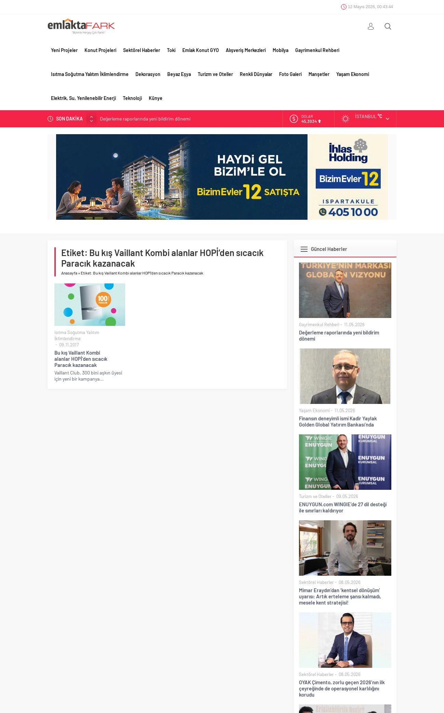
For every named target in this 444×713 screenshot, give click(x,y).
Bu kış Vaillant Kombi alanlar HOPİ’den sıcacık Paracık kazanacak (80, 358)
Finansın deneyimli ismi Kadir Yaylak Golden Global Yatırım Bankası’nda (338, 421)
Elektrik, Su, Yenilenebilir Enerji (83, 98)
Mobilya (280, 50)
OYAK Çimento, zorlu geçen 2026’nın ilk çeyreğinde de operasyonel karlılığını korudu (342, 688)
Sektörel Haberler (141, 50)
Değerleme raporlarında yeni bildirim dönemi (145, 119)
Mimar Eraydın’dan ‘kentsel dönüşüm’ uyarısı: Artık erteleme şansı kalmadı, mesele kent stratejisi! (340, 596)
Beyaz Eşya (179, 74)
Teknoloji (132, 98)
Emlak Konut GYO (200, 50)
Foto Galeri (290, 74)
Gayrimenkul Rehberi (317, 50)
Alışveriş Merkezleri (246, 50)
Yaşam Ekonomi (352, 74)
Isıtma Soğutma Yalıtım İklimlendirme (90, 74)
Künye (155, 98)
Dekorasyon (147, 74)
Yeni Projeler (64, 50)
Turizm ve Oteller (215, 74)
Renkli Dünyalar (256, 74)
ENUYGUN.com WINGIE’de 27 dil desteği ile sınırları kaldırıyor (343, 507)
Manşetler (319, 74)
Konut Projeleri (100, 50)
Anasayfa (69, 272)
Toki (171, 50)
